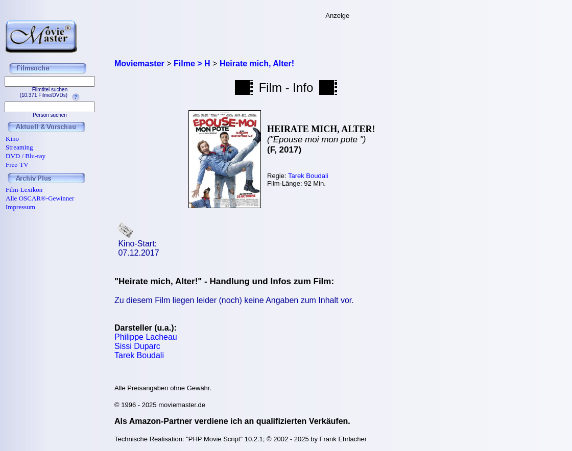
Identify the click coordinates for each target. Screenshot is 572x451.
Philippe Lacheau (145, 337)
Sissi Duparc (137, 346)
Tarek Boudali (308, 176)
